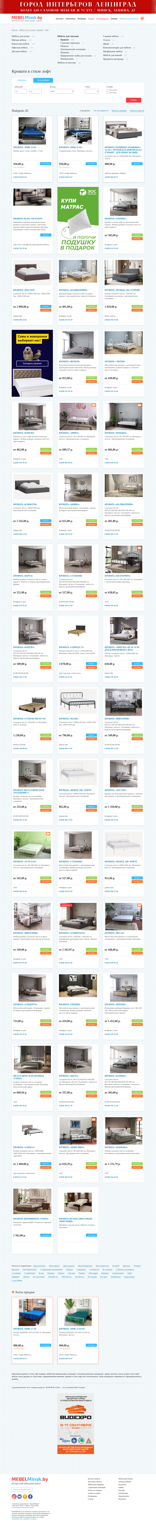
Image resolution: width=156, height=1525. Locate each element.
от (17, 91)
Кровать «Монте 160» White (75, 790)
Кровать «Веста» (114, 933)
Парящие (15, 1277)
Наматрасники (67, 59)
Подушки (64, 52)
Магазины (70, 18)
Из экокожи (107, 1269)
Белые (41, 1273)
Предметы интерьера (113, 59)
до (31, 91)
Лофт (129, 1273)
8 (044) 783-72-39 (111, 534)
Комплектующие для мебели (117, 47)
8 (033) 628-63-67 (20, 177)
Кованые (105, 1273)
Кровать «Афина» (69, 504)
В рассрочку (129, 1277)
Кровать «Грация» (69, 1004)
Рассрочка (113, 90)
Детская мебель (19, 51)
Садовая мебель (111, 36)
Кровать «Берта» (23, 576)
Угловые (137, 1266)
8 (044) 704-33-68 (111, 320)
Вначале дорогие (137, 110)
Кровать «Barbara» (116, 1147)
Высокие (15, 1269)
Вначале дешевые (119, 110)
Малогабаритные (85, 1266)
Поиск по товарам (95, 1490)
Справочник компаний (96, 1487)
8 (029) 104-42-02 (65, 463)
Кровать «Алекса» (24, 1147)
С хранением (29, 1273)
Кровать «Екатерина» (118, 576)
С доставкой (17, 1280)
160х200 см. (53, 1277)
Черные (61, 1273)
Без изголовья (38, 1277)
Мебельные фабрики (96, 1485)
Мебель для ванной (112, 55)
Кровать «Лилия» (115, 361)
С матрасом (94, 1269)
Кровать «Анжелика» (72, 1147)
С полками (16, 1273)
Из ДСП (116, 1266)
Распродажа (102, 18)
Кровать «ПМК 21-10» (25, 1329)
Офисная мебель (20, 47)
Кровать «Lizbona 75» (71, 647)
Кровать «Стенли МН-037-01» (29, 719)
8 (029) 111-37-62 (65, 677)
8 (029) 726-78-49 (20, 248)
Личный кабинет (124, 1482)
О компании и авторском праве (23, 1507)
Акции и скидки (94, 1493)
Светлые (71, 1273)
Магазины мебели (95, 1482)
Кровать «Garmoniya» (72, 933)
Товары (21, 80)
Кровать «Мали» (68, 719)
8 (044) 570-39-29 (111, 677)
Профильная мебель (113, 51)
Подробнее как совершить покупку (24, 1519)
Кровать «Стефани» (71, 576)
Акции (91, 18)
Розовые (50, 1273)
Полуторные (54, 1266)
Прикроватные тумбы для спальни (76, 56)
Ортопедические (30, 1269)
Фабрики (82, 18)
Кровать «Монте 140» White (121, 861)
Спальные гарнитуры (70, 43)
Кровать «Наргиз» (24, 433)
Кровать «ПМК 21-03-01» (72, 1329)
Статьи (90, 1499)
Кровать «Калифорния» (73, 290)
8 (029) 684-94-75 (111, 177)
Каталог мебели (94, 1479)
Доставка (112, 93)
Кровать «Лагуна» (116, 790)
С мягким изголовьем (125, 1269)
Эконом (26, 1277)
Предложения (123, 1496)
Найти (133, 100)
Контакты (122, 1499)
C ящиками (81, 1269)
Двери (106, 44)
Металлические (102, 1266)
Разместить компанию (22, 1489)
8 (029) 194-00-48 (20, 748)
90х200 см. (79, 1277)
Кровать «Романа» (116, 433)
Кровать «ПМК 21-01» (25, 147)
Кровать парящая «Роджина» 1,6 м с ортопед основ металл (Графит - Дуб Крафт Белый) (123, 150)
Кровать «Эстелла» (24, 861)
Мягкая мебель (19, 40)
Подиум (69, 1269)
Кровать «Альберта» (25, 1004)
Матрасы (64, 46)
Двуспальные (68, 1266)
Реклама (121, 1490)
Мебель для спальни (27, 30)
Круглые (126, 1266)
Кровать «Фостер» (24, 290)
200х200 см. (67, 1277)
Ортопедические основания (72, 49)
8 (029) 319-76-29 (111, 248)
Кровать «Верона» (115, 1004)
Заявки (114, 18)
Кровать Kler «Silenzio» (28, 219)
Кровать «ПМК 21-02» (70, 147)
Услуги (106, 40)
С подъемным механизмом (51, 1269)
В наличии (92, 1277)
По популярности (101, 110)
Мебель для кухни (20, 36)
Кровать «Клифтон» (25, 504)
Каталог (60, 18)
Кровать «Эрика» (69, 433)
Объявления (123, 1493)
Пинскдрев (93, 1273)
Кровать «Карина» (116, 219)
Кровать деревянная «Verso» (31, 1219)
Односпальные (39, 1266)
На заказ (103, 1277)
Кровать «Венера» (69, 361)
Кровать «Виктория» (117, 719)
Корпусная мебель (20, 44)
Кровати (40, 30)
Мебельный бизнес (129, 18)
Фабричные (116, 1277)
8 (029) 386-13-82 (20, 320)
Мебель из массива (66, 62)
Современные (118, 1273)
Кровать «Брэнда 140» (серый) (122, 290)
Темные (82, 1273)
